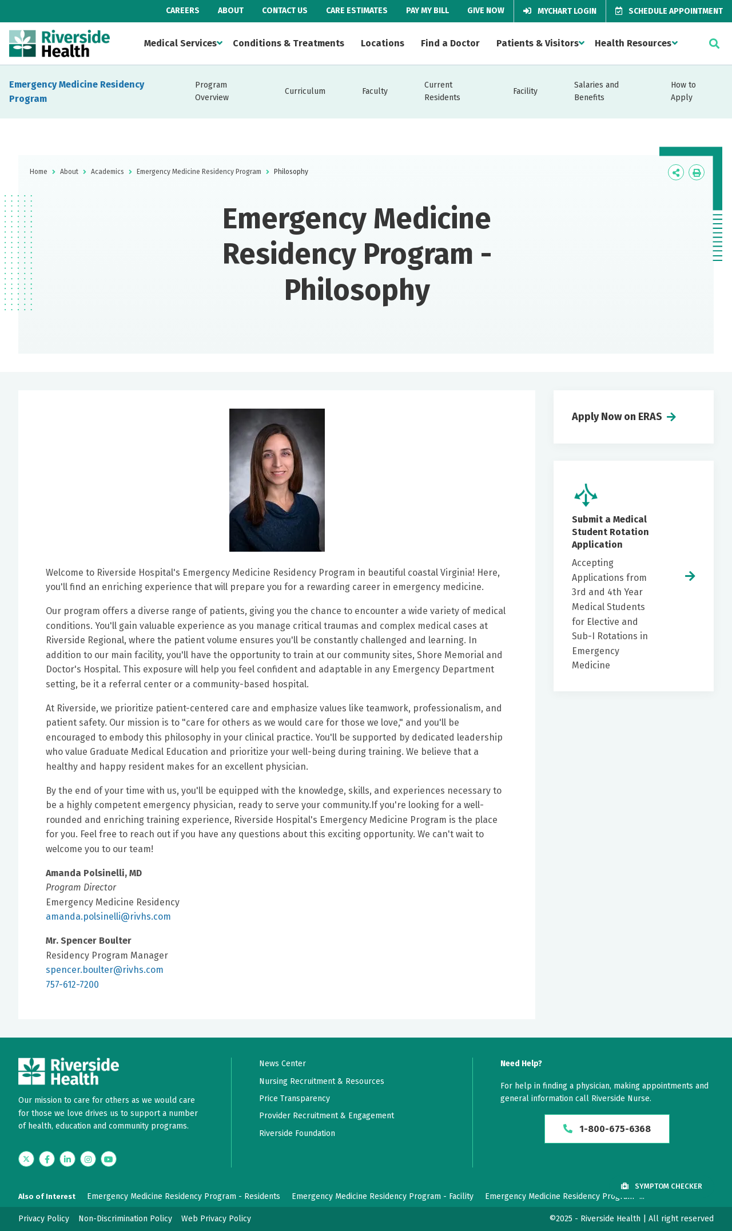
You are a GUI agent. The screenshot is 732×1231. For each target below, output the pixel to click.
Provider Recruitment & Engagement (326, 1116)
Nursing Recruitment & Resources (321, 1081)
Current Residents (442, 91)
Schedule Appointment (669, 11)
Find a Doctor (450, 43)
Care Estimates (357, 10)
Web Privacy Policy (216, 1219)
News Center (282, 1063)
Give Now (485, 10)
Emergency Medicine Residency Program (76, 92)
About (231, 10)
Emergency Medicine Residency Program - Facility (383, 1196)
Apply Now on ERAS (617, 416)
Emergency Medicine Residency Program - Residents (183, 1196)
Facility (525, 91)
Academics (107, 172)
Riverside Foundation (297, 1133)
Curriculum (305, 91)
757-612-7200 (72, 984)
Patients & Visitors (537, 43)
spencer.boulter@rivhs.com (105, 969)
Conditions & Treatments (288, 43)
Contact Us (285, 10)
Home (38, 172)
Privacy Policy (43, 1219)
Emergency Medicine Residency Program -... (565, 1196)
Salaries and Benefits (596, 91)
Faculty (375, 91)
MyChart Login (559, 11)
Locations (382, 43)
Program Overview (212, 91)
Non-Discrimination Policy (125, 1219)
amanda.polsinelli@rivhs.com (108, 916)
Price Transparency (294, 1098)
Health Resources (633, 43)
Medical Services (180, 43)
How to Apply (683, 91)
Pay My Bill (427, 10)
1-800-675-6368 (607, 1128)
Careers (183, 10)
